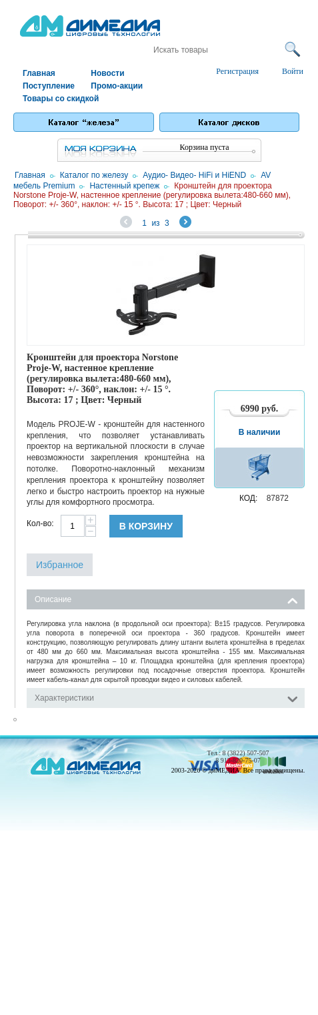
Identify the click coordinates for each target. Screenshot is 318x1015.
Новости (107, 73)
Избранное (59, 564)
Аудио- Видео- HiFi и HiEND (194, 175)
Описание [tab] (166, 598)
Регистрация (237, 71)
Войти (292, 71)
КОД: (248, 498)
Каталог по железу (94, 175)
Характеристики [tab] (166, 697)
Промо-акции (117, 86)
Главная (39, 73)
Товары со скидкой (56, 98)
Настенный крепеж (124, 185)
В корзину (146, 526)
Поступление (49, 86)
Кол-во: (40, 523)
